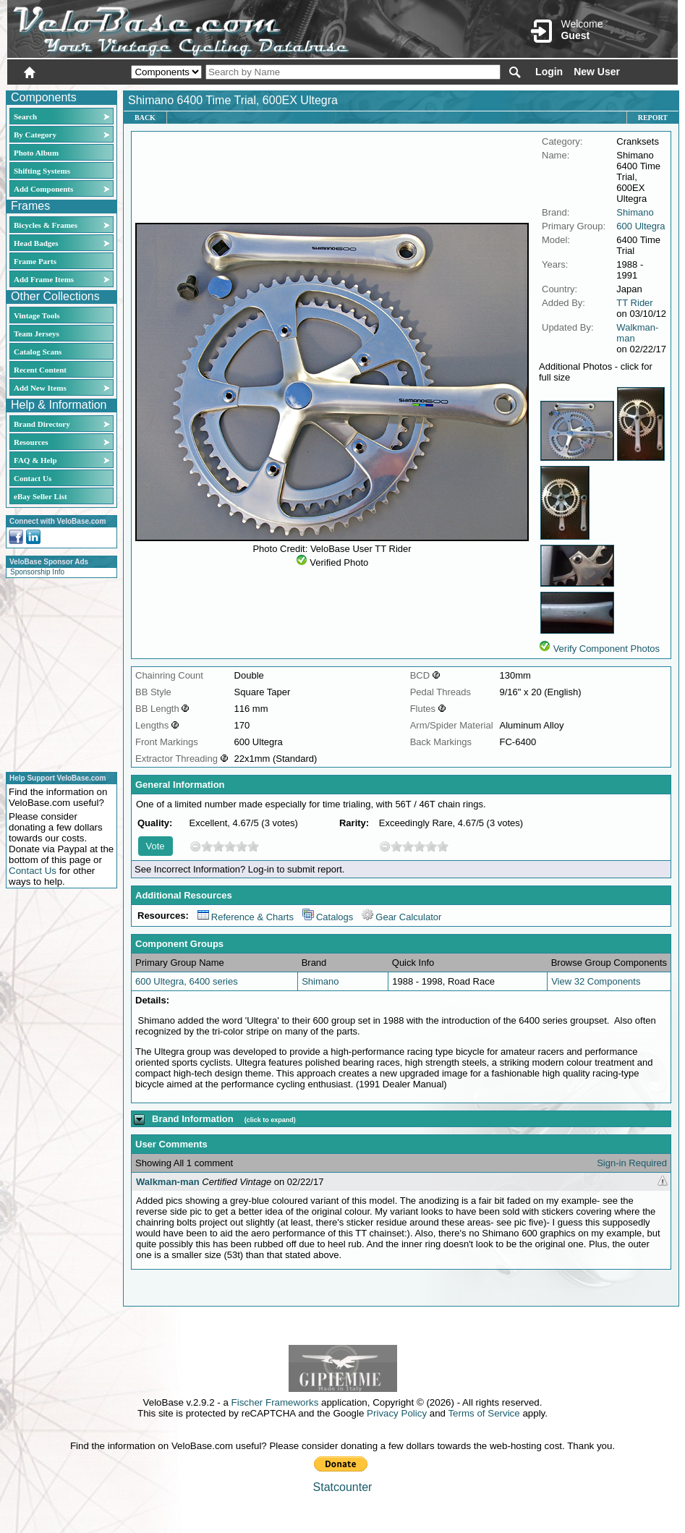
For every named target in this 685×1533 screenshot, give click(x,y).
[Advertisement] (57, 673)
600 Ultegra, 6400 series (186, 981)
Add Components (43, 188)
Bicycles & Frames (47, 225)
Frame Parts (35, 261)
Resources (31, 442)
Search (25, 116)
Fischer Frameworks (275, 1402)
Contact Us (32, 478)
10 (253, 846)
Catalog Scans (37, 351)
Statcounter (343, 1487)
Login (549, 71)
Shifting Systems (42, 170)
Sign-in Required (632, 1163)
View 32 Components (595, 981)
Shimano (634, 212)
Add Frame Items (44, 279)
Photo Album (36, 152)
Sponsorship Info (37, 572)
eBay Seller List (40, 496)
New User (597, 71)
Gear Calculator (401, 917)
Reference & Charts (245, 917)
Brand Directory (42, 424)
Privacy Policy (397, 1413)
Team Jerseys (36, 333)
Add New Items (40, 387)
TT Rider (634, 302)
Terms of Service (483, 1413)
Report (653, 118)
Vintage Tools (36, 315)
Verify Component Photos (606, 648)
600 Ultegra (640, 226)
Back (145, 118)
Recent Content (40, 369)
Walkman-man (168, 1181)
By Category (35, 134)
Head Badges (36, 243)
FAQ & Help (35, 460)
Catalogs (327, 917)
